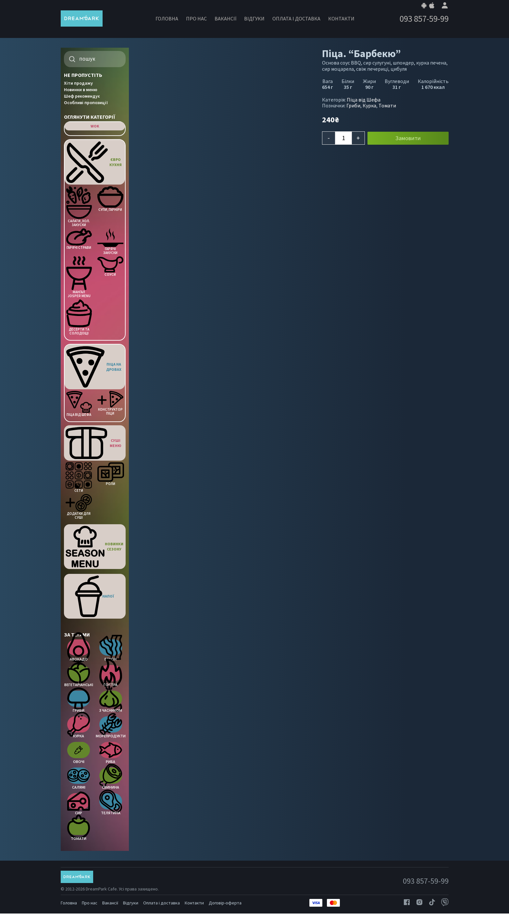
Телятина (110, 804)
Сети (79, 477)
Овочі (78, 753)
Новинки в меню (80, 89)
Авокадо (78, 650)
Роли (110, 474)
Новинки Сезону (95, 546)
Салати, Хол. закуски (79, 206)
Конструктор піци (110, 403)
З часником (110, 702)
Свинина (110, 779)
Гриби (78, 702)
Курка (78, 727)
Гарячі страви (79, 239)
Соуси (110, 266)
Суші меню (93, 443)
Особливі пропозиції (86, 102)
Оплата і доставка (296, 18)
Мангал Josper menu (79, 277)
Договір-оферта (225, 903)
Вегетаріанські (78, 676)
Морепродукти (110, 727)
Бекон (110, 650)
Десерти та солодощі (79, 317)
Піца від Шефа (79, 404)
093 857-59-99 (424, 19)
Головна (166, 18)
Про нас (196, 18)
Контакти (341, 18)
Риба (110, 753)
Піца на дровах (94, 367)
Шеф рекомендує (82, 96)
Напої (94, 596)
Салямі (78, 779)
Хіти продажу (78, 83)
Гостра (110, 676)
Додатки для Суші (79, 506)
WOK (95, 126)
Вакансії (225, 18)
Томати (78, 830)
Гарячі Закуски (110, 241)
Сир (78, 804)
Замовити (408, 138)
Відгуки (254, 18)
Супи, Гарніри (110, 199)
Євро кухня (94, 162)
